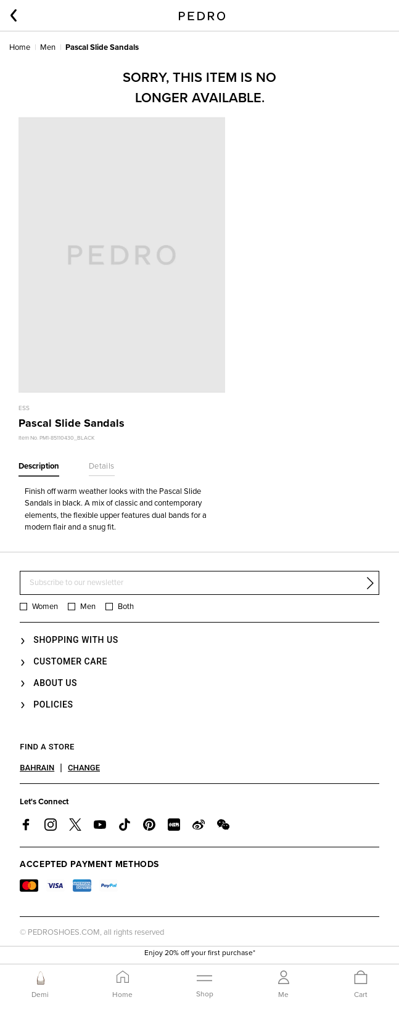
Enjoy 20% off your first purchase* (199, 955)
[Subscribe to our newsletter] (199, 583)
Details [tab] (102, 466)
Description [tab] (39, 466)
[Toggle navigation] (204, 984)
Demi (40, 994)
